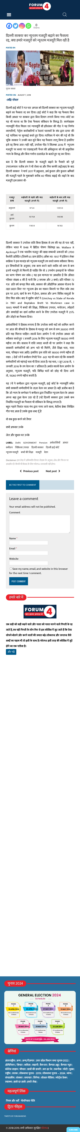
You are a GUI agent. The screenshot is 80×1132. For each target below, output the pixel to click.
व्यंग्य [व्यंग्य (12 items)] (69, 1073)
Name (12, 538)
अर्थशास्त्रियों (55, 443)
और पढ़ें (11, 652)
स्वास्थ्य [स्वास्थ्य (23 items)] (8, 1082)
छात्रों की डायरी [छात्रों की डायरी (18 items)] (34, 1069)
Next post (53, 471)
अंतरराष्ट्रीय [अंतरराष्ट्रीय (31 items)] (10, 1061)
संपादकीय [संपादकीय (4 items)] (9, 1078)
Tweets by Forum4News (15, 1116)
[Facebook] (9, 26)
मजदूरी (39, 452)
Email (12, 548)
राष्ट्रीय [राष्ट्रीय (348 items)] (7, 1073)
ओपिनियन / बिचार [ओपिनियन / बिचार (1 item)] (14, 1065)
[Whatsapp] (28, 26)
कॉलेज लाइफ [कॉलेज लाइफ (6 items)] (11, 1069)
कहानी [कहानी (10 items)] (35, 1065)
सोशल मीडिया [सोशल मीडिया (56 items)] (47, 1078)
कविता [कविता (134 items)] (27, 1065)
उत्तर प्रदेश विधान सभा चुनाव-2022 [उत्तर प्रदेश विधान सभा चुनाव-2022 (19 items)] (52, 1061)
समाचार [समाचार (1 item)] (28, 1078)
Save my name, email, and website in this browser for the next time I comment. (38, 571)
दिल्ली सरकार (37, 448)
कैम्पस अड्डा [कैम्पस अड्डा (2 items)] (54, 1065)
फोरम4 (44, 1128)
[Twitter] (15, 26)
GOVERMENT (30, 443)
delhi (18, 443)
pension (43, 443)
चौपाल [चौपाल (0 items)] (22, 1069)
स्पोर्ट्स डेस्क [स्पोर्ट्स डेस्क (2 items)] (61, 1078)
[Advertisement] (40, 713)
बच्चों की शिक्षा (27, 452)
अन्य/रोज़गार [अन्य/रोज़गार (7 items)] (28, 1061)
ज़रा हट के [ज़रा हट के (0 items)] (47, 1069)
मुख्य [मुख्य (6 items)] (71, 1069)
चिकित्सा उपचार (22, 448)
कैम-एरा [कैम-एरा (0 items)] (43, 1065)
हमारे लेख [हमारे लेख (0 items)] (31, 1082)
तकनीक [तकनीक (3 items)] (57, 1069)
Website (13, 559)
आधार (65, 443)
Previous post (29, 471)
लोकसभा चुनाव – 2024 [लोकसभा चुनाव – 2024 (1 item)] (53, 1073)
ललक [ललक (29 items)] (15, 1073)
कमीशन (9, 448)
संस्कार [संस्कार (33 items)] (19, 1078)
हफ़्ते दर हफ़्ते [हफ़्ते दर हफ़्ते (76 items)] (19, 1082)
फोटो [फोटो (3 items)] (65, 1069)
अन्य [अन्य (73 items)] (18, 1061)
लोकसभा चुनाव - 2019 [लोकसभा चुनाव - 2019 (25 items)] (30, 1073)
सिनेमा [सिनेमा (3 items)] (36, 1078)
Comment (14, 512)
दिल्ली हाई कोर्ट (52, 448)
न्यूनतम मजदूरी (12, 452)
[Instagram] (22, 26)
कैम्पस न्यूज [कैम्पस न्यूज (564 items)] (66, 1065)
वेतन (46, 452)
